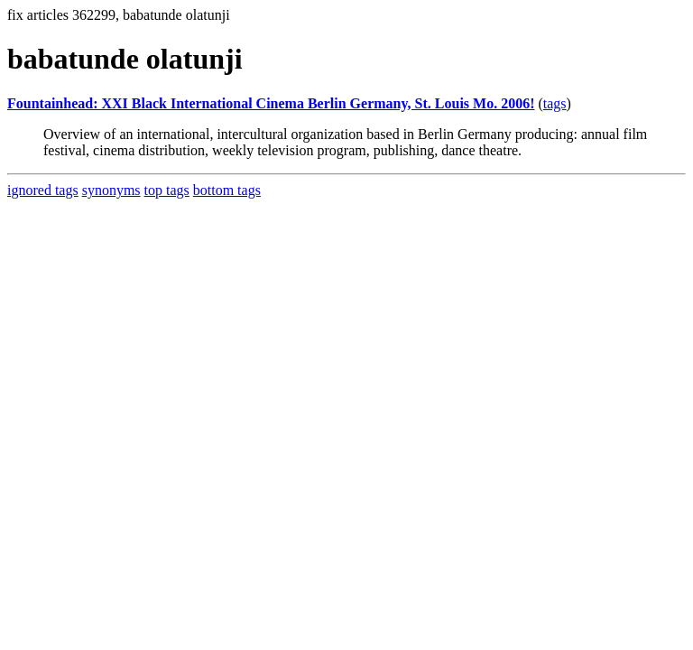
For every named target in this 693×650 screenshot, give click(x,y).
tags (555, 103)
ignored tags (43, 190)
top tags (166, 190)
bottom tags (227, 190)
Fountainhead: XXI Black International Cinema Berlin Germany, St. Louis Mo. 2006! (270, 103)
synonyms (111, 190)
